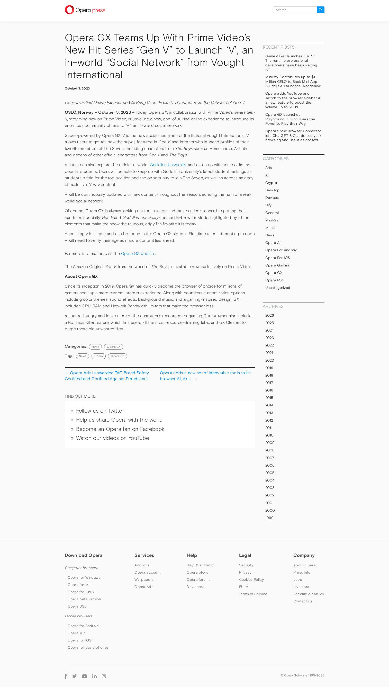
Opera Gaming (278, 265)
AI (267, 175)
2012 (269, 420)
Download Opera (84, 555)
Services (144, 555)
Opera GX (113, 346)
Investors (301, 587)
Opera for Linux (81, 592)
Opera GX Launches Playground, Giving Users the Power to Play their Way (290, 119)
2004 (270, 480)
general (272, 213)
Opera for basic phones (88, 647)
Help (192, 555)
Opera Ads (143, 587)
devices (272, 197)
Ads (268, 168)
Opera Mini (274, 280)
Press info (301, 572)
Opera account (147, 572)
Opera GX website (138, 253)
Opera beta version (84, 599)
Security (246, 565)
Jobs (297, 579)
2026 (269, 315)
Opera (98, 356)
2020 (269, 360)
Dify (268, 205)
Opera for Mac (80, 585)
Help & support (200, 565)
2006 (270, 465)
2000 (270, 510)
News (95, 346)
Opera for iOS (277, 258)
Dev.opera (195, 587)
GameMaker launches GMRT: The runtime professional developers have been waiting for (291, 63)
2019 (269, 368)
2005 (270, 473)
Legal (245, 555)
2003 (270, 488)
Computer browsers (81, 568)
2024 (269, 330)
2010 (269, 435)
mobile (271, 228)
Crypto (271, 183)
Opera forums (198, 579)
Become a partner (308, 594)
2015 (269, 398)
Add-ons (141, 565)
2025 (269, 323)
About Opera (304, 565)
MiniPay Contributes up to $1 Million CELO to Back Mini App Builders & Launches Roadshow (293, 81)
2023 (269, 338)
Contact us (302, 601)
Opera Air (273, 242)
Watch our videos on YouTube (112, 438)
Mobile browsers (78, 616)
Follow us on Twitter (100, 411)
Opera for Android (281, 250)
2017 (269, 383)
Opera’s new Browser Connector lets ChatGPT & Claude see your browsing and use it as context (293, 135)
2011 (269, 428)
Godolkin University (168, 164)
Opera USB (77, 606)
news (82, 356)
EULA (243, 587)
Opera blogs (197, 572)
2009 (270, 443)
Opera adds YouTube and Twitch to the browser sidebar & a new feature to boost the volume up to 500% (293, 100)
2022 (269, 345)
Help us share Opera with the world (119, 420)
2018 (269, 375)
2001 (269, 503)
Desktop (272, 190)
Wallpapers (143, 579)
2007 (269, 458)
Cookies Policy (251, 579)
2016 (269, 390)
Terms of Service (253, 594)
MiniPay (271, 220)
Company (304, 555)
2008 (270, 450)
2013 (269, 413)
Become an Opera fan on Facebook (120, 429)
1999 (269, 518)
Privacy (245, 572)
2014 (269, 405)
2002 (270, 495)
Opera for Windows (84, 577)
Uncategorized (278, 287)
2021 (269, 353)
